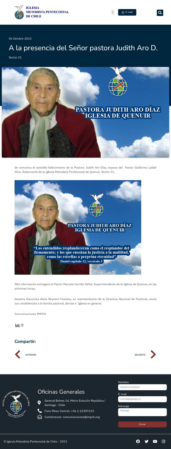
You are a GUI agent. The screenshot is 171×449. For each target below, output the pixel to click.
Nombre (124, 382)
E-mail (122, 394)
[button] (112, 12)
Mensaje (124, 406)
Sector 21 (15, 57)
